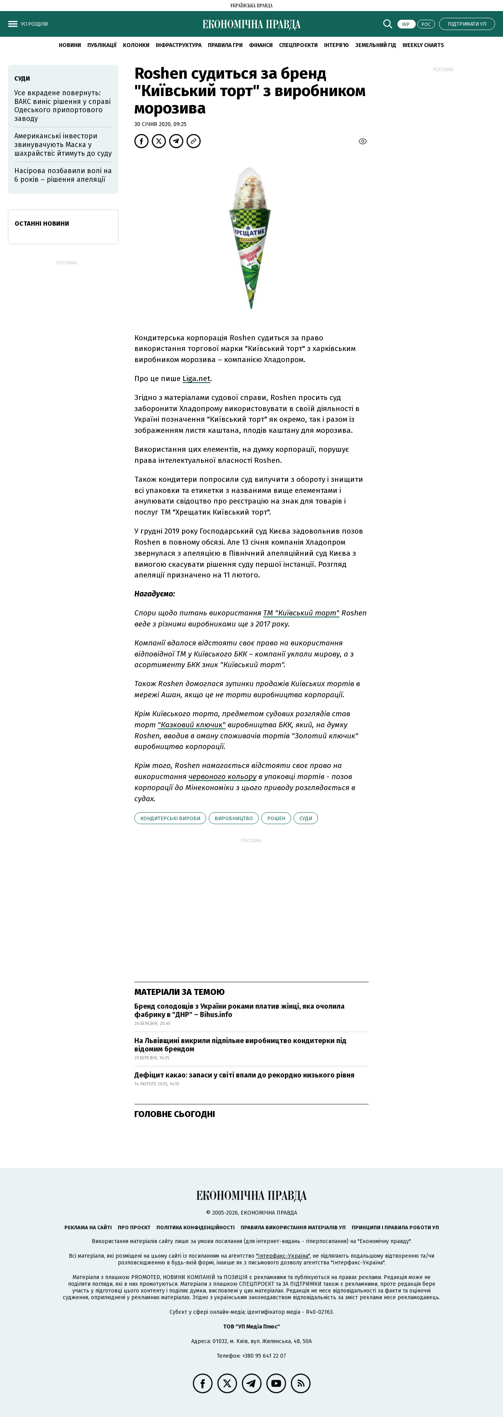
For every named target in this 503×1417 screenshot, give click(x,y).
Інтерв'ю (336, 45)
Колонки (136, 45)
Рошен (276, 818)
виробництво (234, 818)
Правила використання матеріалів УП (293, 1227)
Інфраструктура (179, 45)
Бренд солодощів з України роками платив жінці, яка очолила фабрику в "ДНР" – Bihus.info (239, 1010)
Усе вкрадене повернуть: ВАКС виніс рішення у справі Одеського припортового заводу (62, 106)
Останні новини (42, 223)
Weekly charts (423, 45)
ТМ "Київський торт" (301, 612)
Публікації (102, 45)
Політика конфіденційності (195, 1227)
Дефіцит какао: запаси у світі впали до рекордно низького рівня (244, 1075)
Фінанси (261, 45)
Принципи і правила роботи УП (395, 1227)
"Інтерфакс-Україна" (283, 1256)
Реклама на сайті (88, 1227)
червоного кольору (222, 776)
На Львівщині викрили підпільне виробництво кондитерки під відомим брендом (240, 1045)
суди (306, 818)
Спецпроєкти (298, 45)
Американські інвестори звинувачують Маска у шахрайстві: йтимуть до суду (63, 144)
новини (70, 45)
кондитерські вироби (170, 818)
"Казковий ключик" (192, 724)
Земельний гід (375, 45)
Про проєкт (134, 1227)
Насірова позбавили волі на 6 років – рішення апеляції (63, 175)
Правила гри (225, 45)
